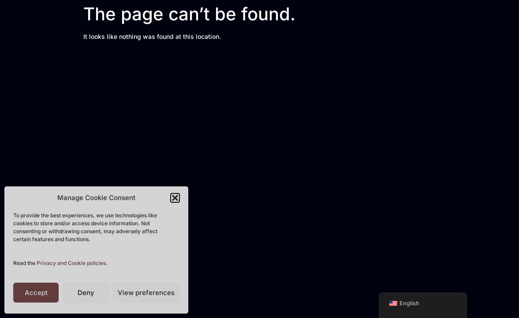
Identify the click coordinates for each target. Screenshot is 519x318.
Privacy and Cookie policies (71, 263)
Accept (36, 292)
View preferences (146, 292)
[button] (175, 197)
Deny (86, 292)
